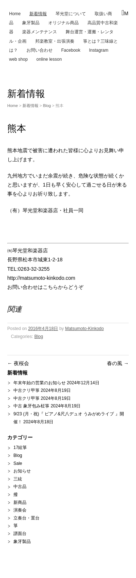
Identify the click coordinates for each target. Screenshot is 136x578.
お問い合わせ (39, 50)
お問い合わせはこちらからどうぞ (45, 287)
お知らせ (22, 471)
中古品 (19, 486)
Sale (17, 463)
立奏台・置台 (26, 518)
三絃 (17, 478)
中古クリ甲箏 (26, 390)
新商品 (19, 502)
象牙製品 (31, 22)
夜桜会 (18, 363)
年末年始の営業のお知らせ (39, 382)
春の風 (118, 363)
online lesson (49, 59)
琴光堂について (70, 13)
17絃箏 (20, 447)
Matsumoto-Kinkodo (84, 328)
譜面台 (19, 533)
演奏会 (19, 510)
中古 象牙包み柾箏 (31, 405)
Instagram (98, 50)
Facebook (71, 50)
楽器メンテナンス (39, 31)
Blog (47, 105)
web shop (18, 59)
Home (15, 13)
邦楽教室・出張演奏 (54, 41)
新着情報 (38, 13)
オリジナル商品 (63, 22)
